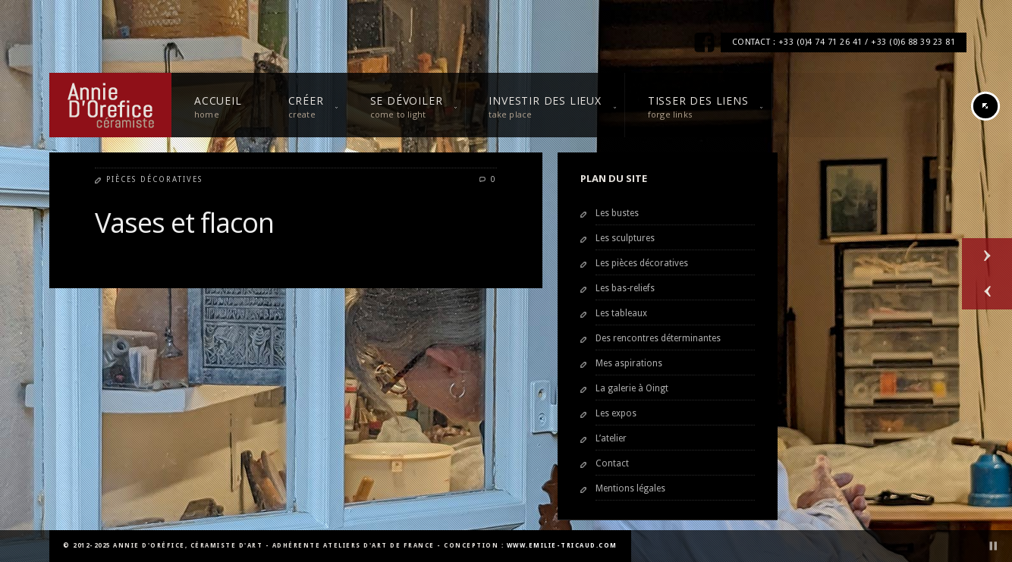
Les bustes (617, 213)
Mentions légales (630, 488)
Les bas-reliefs (625, 288)
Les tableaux (621, 313)
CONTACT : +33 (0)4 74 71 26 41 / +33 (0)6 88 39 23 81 (844, 42)
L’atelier (611, 438)
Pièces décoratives (154, 179)
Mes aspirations (629, 363)
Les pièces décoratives (642, 263)
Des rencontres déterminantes (658, 338)
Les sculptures (625, 238)
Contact (612, 463)
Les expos (616, 413)
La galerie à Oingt (632, 388)
